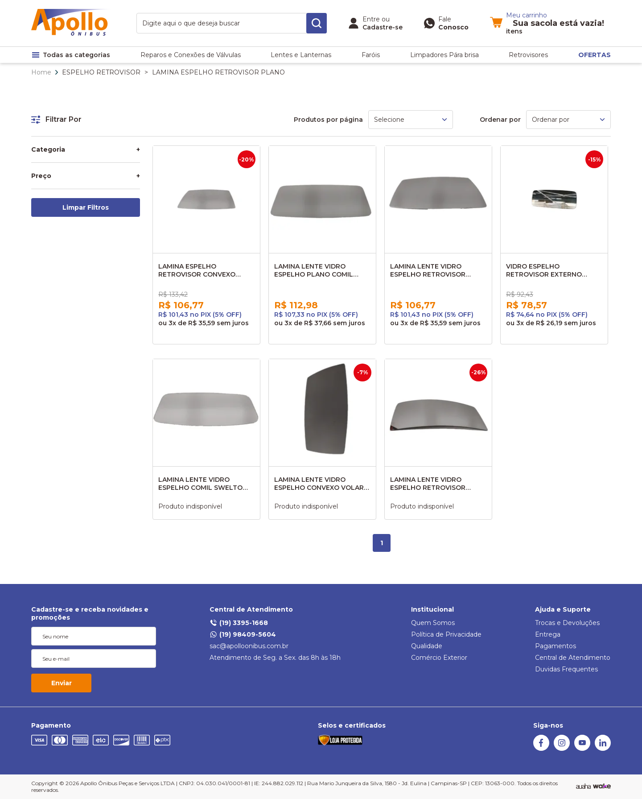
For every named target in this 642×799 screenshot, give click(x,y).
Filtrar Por (56, 119)
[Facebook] (541, 749)
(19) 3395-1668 (239, 623)
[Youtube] (582, 749)
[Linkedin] (603, 749)
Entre (371, 19)
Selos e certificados (352, 725)
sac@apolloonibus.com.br (249, 646)
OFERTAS (594, 55)
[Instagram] (562, 749)
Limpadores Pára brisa (444, 55)
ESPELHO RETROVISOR (101, 72)
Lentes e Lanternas (301, 55)
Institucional (432, 609)
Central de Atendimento (251, 609)
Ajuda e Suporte (563, 609)
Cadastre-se (382, 27)
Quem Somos (433, 623)
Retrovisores (528, 55)
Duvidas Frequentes (566, 669)
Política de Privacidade (446, 634)
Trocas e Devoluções (567, 623)
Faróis (371, 55)
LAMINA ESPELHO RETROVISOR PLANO (218, 72)
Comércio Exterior (439, 658)
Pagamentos (555, 646)
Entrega (547, 634)
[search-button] (316, 23)
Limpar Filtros (85, 207)
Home (41, 72)
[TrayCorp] (602, 786)
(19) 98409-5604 (243, 634)
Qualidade (426, 646)
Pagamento (51, 725)
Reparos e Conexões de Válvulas (190, 55)
